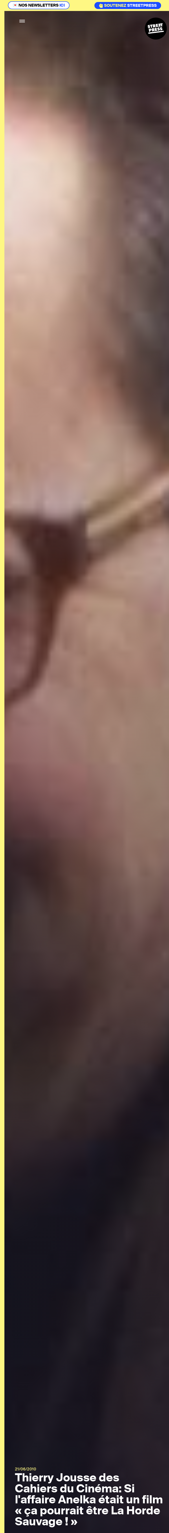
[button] (22, 21)
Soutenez (112, 5)
